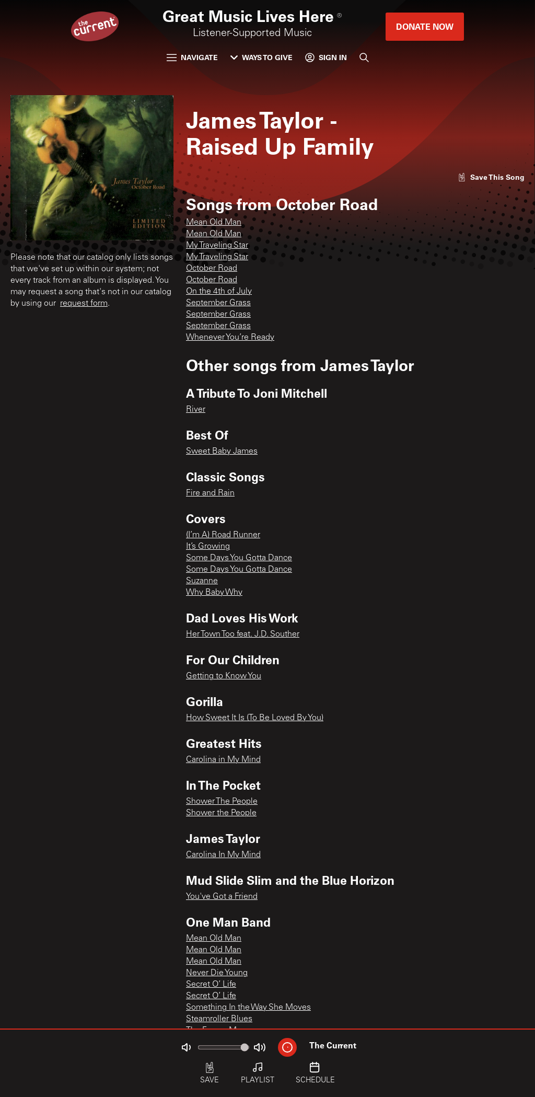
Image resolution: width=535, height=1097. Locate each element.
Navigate (192, 57)
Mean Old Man (213, 222)
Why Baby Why (214, 592)
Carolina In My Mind (223, 855)
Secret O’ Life (211, 984)
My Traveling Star (217, 245)
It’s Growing (208, 546)
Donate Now (424, 26)
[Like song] (491, 176)
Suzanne (202, 581)
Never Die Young (217, 973)
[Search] (364, 57)
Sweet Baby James (222, 451)
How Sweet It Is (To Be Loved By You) (254, 718)
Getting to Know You (223, 676)
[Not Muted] (186, 1047)
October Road (211, 268)
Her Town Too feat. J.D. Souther (242, 634)
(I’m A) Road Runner (223, 535)
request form (84, 303)
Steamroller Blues (219, 1019)
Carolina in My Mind (223, 760)
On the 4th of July (219, 291)
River (195, 410)
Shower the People (221, 813)
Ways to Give (261, 57)
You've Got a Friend (222, 897)
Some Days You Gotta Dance (239, 558)
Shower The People (222, 802)
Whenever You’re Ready (230, 337)
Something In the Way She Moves (248, 1007)
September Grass (218, 303)
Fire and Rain (210, 493)
